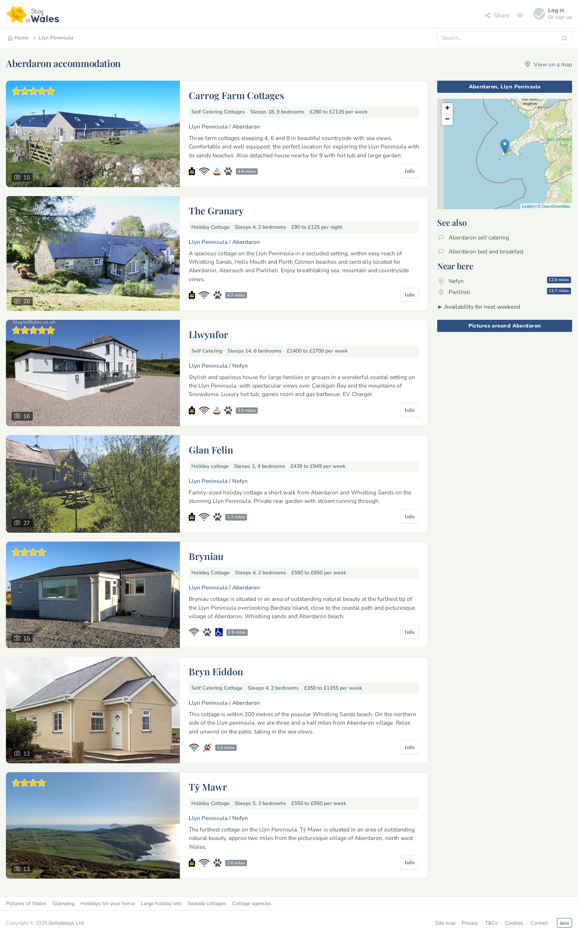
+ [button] (447, 108)
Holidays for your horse (107, 903)
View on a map (548, 64)
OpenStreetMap (556, 206)
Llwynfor (208, 334)
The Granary (216, 210)
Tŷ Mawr (208, 786)
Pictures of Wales (26, 903)
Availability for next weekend (482, 307)
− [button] (447, 119)
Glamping (63, 903)
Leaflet (528, 206)
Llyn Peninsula (52, 37)
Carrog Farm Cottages (236, 95)
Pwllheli (504, 292)
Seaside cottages (207, 903)
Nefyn (504, 281)
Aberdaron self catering (473, 237)
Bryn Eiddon (216, 671)
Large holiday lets (161, 903)
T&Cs (491, 923)
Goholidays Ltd (66, 923)
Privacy (470, 923)
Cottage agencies (251, 903)
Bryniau (206, 556)
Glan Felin (211, 449)
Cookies (514, 923)
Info (409, 171)
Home (18, 37)
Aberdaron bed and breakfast (480, 251)
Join (564, 923)
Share (497, 15)
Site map (445, 923)
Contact (539, 923)
